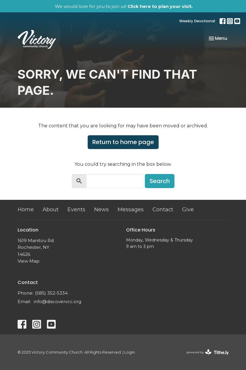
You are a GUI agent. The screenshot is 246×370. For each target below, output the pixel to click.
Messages (131, 209)
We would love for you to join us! (124, 6)
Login (129, 352)
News (101, 209)
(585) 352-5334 (51, 293)
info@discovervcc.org (57, 301)
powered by (207, 352)
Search (160, 181)
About (51, 209)
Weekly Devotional (197, 21)
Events (76, 209)
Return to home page (123, 142)
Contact (162, 209)
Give (188, 209)
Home (26, 209)
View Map (29, 261)
